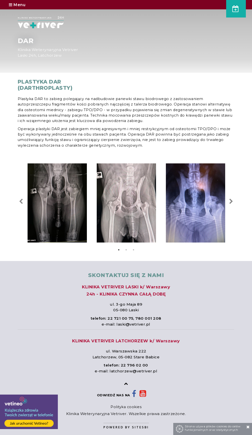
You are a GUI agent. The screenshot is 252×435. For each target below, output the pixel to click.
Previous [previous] (21, 201)
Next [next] (231, 201)
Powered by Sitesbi (126, 427)
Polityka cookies (126, 407)
